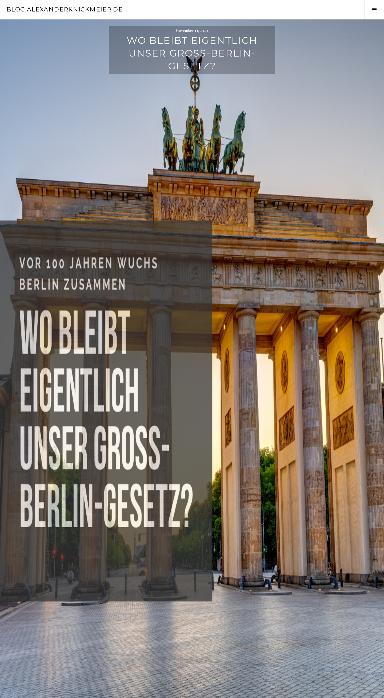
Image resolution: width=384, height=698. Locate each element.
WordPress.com (95, 691)
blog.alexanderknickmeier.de (64, 9)
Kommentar (122, 505)
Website (116, 617)
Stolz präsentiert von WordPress (30, 691)
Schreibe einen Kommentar (133, 426)
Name (116, 572)
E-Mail (117, 595)
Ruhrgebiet (146, 420)
